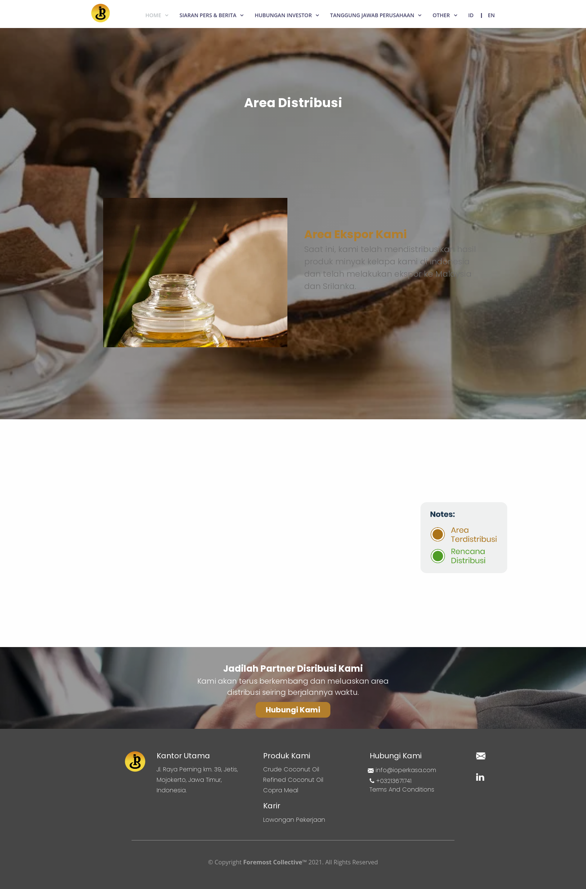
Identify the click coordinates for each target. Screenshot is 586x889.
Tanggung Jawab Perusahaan (372, 15)
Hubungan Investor (283, 15)
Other (441, 15)
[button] (293, 710)
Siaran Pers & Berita (207, 15)
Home (153, 15)
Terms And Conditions (402, 789)
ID (471, 15)
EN (491, 15)
